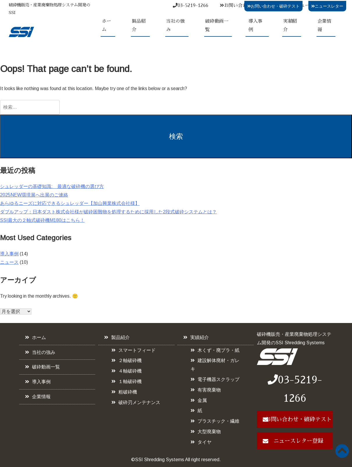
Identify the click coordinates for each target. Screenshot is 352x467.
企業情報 (324, 25)
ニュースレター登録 (298, 441)
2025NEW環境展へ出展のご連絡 (34, 194)
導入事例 (255, 25)
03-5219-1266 (190, 5)
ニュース (9, 262)
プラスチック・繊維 (218, 421)
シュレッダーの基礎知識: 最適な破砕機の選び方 (52, 186)
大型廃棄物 (209, 431)
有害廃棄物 (209, 389)
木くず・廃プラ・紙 (218, 350)
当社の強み (175, 25)
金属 (202, 400)
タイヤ (204, 442)
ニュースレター (327, 6)
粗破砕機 (127, 391)
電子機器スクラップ (218, 379)
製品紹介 (139, 25)
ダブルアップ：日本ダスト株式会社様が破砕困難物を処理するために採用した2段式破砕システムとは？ (108, 211)
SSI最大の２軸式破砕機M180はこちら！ (42, 220)
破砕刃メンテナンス (139, 402)
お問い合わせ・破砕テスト (273, 6)
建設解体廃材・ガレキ (215, 364)
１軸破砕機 (130, 381)
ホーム (106, 25)
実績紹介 (290, 25)
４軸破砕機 (130, 370)
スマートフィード (137, 350)
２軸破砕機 (130, 360)
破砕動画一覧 (216, 25)
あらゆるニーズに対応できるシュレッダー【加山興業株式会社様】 (70, 203)
